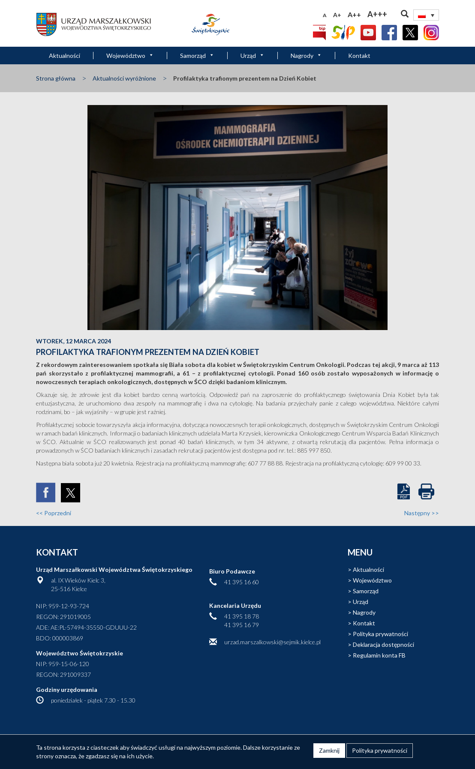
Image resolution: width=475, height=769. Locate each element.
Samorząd (197, 55)
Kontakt (359, 55)
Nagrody (306, 55)
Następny (421, 513)
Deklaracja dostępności (383, 644)
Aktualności (64, 55)
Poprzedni (53, 513)
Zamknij (329, 750)
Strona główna (55, 78)
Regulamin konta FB (379, 655)
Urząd (253, 55)
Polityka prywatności (380, 633)
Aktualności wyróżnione (124, 78)
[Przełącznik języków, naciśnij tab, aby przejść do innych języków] (426, 15)
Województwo (130, 55)
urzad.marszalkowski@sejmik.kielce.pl (272, 642)
